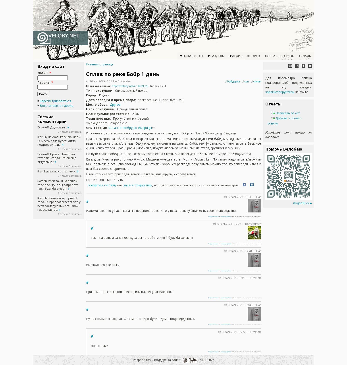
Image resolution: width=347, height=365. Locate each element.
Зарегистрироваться (55, 101)
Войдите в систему (102, 185)
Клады (306, 56)
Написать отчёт (285, 113)
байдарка (233, 81)
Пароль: (45, 82)
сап (246, 81)
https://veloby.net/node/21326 (130, 86)
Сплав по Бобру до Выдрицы (130, 128)
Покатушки (193, 56)
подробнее (301, 203)
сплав (256, 81)
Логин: (44, 73)
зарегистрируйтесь (137, 185)
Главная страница (99, 64)
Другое (115, 104)
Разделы (217, 56)
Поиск (254, 56)
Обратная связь (280, 56)
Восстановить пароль (56, 105)
